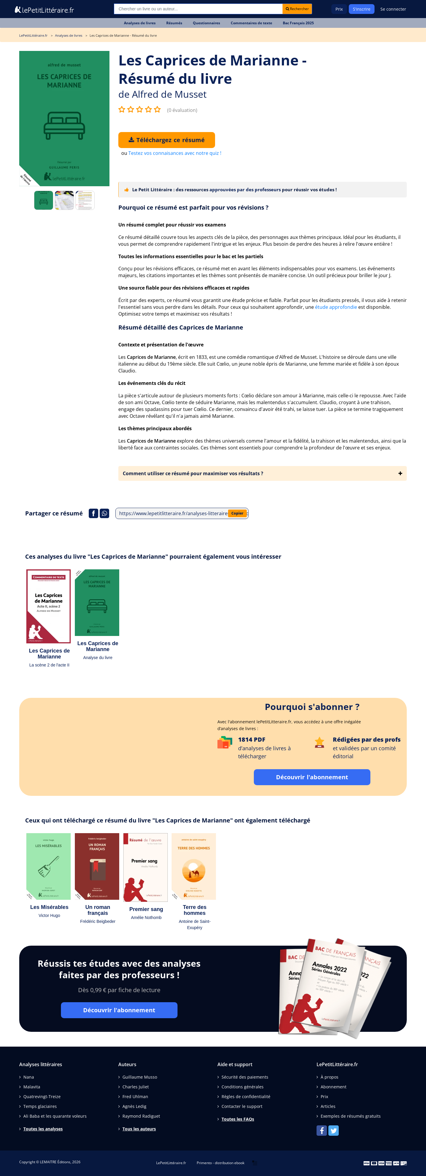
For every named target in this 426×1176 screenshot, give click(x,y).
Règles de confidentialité (246, 1096)
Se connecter (393, 9)
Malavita (31, 1087)
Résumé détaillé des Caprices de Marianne (180, 327)
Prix (339, 9)
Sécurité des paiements (245, 1077)
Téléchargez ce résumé (167, 140)
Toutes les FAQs (238, 1119)
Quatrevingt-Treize (42, 1096)
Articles (328, 1106)
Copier (237, 513)
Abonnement (333, 1087)
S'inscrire (361, 9)
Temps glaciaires (40, 1106)
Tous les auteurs (139, 1129)
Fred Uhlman (135, 1096)
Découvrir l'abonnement (312, 777)
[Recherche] (198, 9)
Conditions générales (243, 1087)
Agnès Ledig (134, 1106)
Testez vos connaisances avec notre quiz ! (174, 153)
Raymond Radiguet (141, 1116)
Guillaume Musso (139, 1077)
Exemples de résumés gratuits (351, 1116)
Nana (28, 1077)
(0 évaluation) (182, 110)
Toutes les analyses (43, 1129)
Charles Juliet (135, 1087)
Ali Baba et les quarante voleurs (55, 1116)
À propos (329, 1077)
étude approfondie (336, 307)
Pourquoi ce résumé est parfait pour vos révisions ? (193, 207)
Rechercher (297, 8)
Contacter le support (242, 1106)
